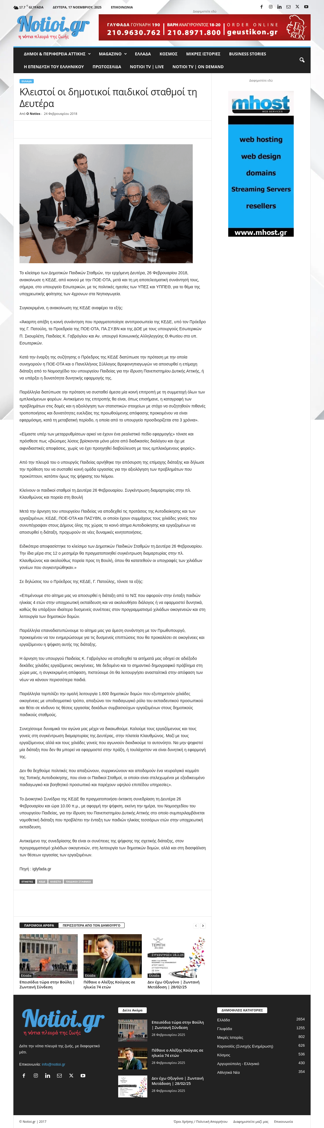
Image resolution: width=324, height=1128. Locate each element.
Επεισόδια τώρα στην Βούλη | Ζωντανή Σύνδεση (47, 984)
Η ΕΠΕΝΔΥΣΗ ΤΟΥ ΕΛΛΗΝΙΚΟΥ (54, 66)
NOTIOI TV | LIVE (147, 66)
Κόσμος (168, 54)
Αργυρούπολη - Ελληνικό (238, 1064)
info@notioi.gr (53, 1064)
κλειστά (55, 881)
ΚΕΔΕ (42, 881)
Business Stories (247, 54)
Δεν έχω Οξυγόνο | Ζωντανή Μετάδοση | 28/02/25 (173, 984)
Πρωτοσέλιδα (107, 66)
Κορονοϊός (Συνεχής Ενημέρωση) (245, 1046)
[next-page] (203, 926)
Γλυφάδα (224, 1029)
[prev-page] (196, 926)
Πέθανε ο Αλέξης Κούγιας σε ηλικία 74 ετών (109, 984)
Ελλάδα (143, 54)
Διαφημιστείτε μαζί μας (250, 1121)
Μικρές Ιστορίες (203, 54)
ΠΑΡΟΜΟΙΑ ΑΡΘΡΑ (39, 925)
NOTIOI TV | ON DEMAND (198, 66)
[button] (301, 60)
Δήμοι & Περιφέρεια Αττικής (57, 54)
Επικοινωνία (122, 7)
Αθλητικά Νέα (228, 1072)
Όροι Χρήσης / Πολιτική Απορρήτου (201, 1121)
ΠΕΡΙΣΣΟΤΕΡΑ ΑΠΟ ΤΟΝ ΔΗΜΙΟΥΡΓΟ (91, 925)
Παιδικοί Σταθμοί (78, 881)
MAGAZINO (113, 54)
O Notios (33, 113)
